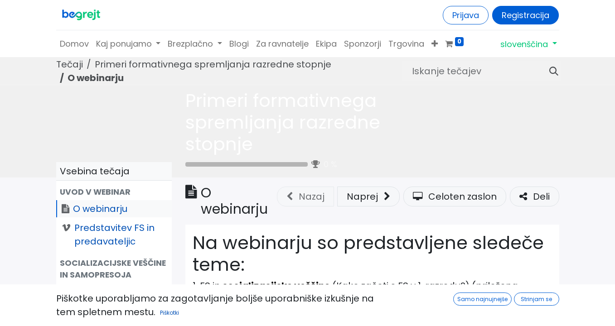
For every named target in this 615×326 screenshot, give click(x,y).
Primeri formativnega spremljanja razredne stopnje (282, 122)
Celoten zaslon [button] (455, 196)
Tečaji (69, 64)
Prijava (465, 15)
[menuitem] (74, 43)
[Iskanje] (550, 71)
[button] (434, 43)
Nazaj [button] (305, 196)
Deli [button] (534, 196)
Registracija (525, 15)
